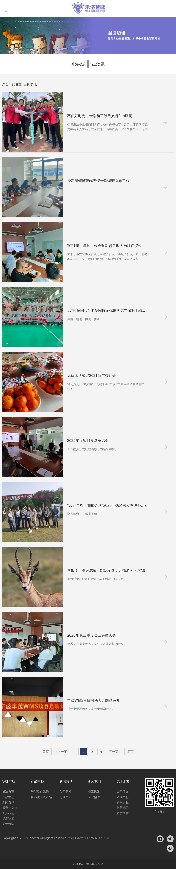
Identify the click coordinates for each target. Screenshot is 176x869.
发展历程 (123, 802)
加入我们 (8, 813)
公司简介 (123, 791)
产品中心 (8, 797)
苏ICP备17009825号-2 (88, 864)
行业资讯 (97, 64)
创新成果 (123, 807)
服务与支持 (9, 807)
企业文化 (123, 797)
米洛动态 (79, 64)
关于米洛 (8, 824)
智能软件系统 (40, 791)
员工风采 (94, 791)
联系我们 (8, 818)
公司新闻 (66, 791)
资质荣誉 (123, 813)
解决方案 (8, 791)
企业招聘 (94, 797)
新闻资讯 (30, 84)
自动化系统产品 (41, 797)
